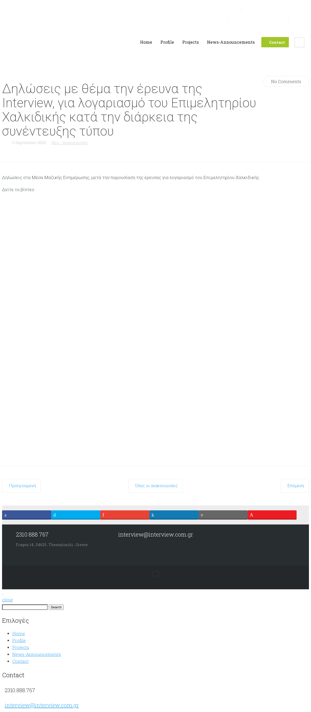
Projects (20, 647)
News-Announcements (36, 654)
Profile (19, 640)
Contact (20, 661)
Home (18, 633)
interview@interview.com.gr (42, 705)
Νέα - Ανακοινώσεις (69, 142)
